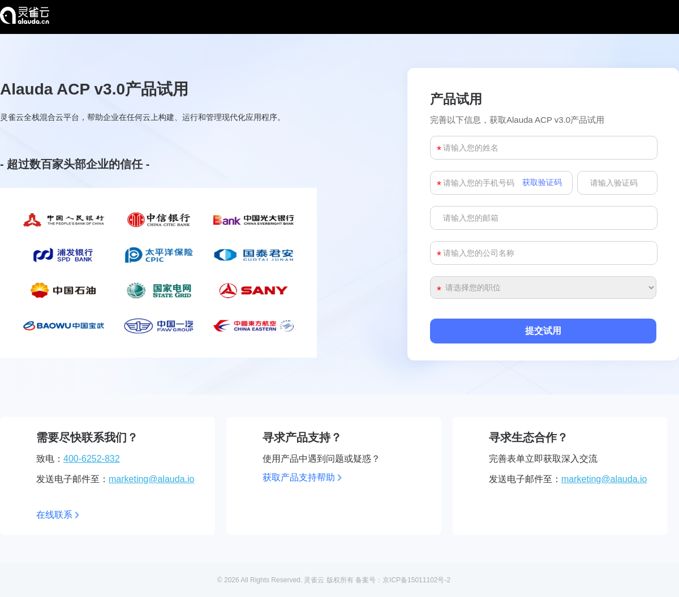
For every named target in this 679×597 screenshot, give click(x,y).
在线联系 (54, 514)
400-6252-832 (91, 458)
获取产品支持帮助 (299, 477)
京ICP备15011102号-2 (416, 580)
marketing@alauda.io (151, 479)
